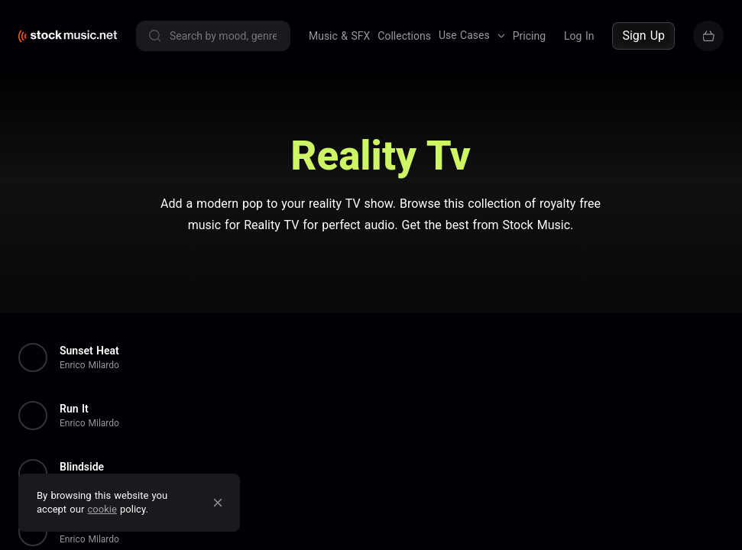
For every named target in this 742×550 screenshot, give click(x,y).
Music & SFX (339, 36)
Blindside (82, 466)
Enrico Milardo (89, 365)
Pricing (529, 36)
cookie (102, 509)
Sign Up (643, 35)
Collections (404, 36)
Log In (579, 36)
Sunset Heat (89, 350)
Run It (74, 408)
